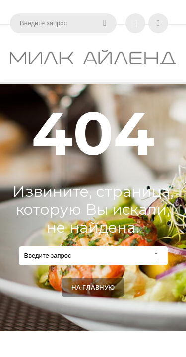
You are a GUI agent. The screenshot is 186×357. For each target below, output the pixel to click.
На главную (93, 287)
